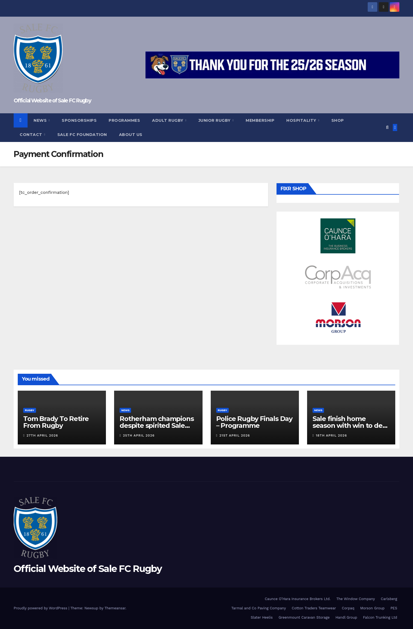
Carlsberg (389, 599)
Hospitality (301, 120)
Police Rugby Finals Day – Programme (254, 422)
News (41, 120)
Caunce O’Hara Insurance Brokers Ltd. (298, 599)
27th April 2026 (42, 435)
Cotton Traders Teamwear (314, 608)
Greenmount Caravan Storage (303, 617)
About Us (130, 134)
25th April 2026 (139, 435)
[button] (387, 127)
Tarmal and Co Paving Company (258, 608)
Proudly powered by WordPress (41, 608)
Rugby (29, 410)
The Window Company (355, 599)
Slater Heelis (262, 617)
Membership (260, 120)
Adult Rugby (168, 120)
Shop (337, 120)
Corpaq (348, 608)
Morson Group (372, 608)
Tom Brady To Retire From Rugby (56, 422)
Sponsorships (79, 120)
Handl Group (346, 617)
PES (393, 608)
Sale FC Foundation (82, 134)
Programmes (124, 120)
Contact (31, 134)
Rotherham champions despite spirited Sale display (157, 425)
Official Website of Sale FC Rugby (52, 100)
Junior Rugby (215, 120)
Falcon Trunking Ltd (380, 617)
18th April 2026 (331, 435)
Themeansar (115, 608)
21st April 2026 (234, 435)
